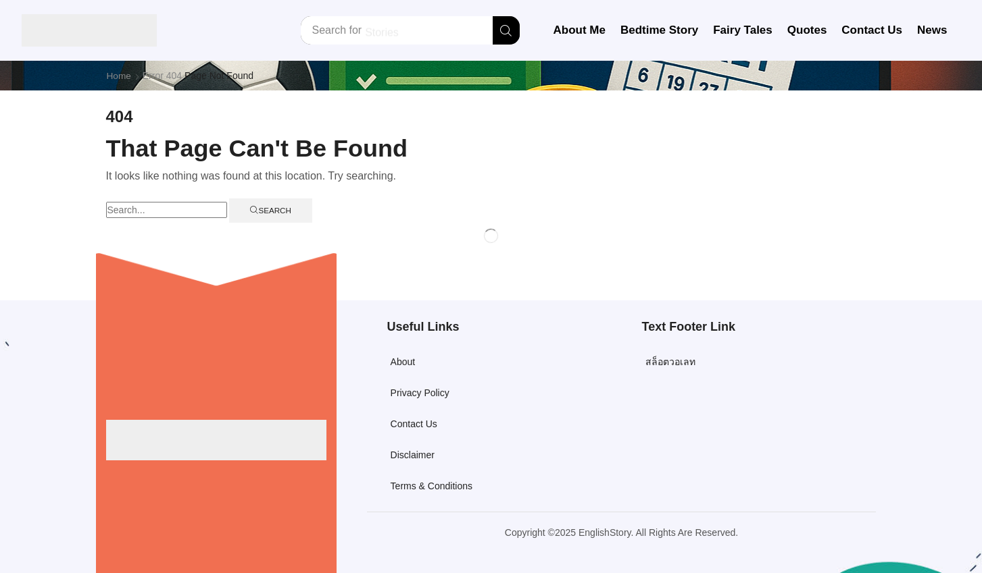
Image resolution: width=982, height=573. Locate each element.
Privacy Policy (420, 392)
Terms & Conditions (431, 486)
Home (119, 75)
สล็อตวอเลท (670, 361)
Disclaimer (413, 454)
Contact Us (414, 423)
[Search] (506, 30)
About (403, 361)
